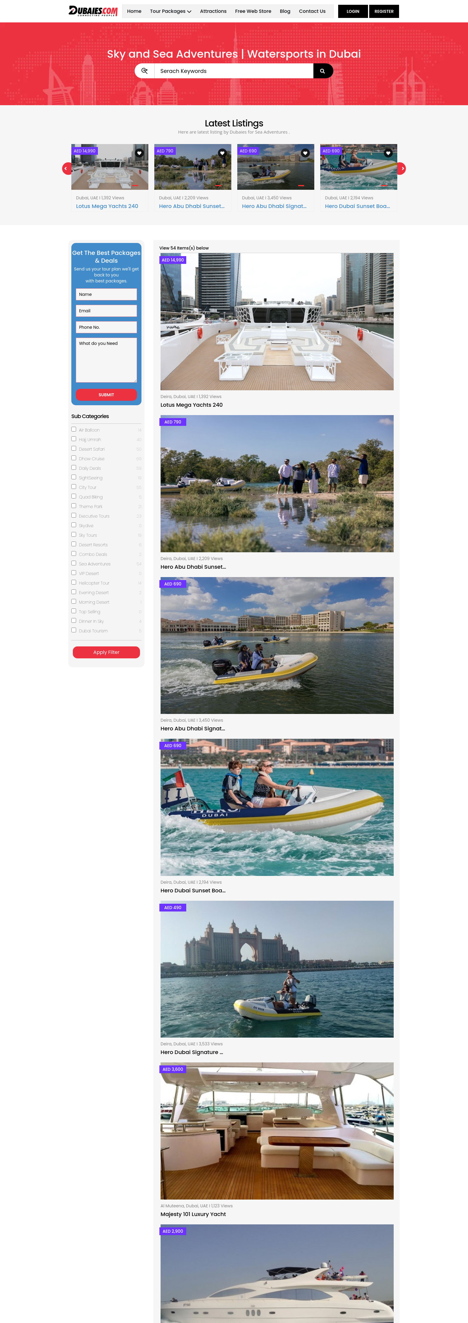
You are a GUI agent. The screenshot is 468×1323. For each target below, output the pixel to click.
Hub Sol (392, 1313)
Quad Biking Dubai (172, 1286)
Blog (285, 11)
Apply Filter (106, 652)
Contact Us (312, 11)
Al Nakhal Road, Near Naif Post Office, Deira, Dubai (358, 1252)
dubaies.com (119, 1313)
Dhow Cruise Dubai (173, 1250)
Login (353, 11)
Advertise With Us (256, 1259)
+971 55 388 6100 (344, 1265)
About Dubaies (253, 1250)
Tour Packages (83, 1259)
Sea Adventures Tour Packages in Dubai (234, 1116)
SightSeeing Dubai (172, 1295)
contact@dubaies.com (351, 1273)
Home (134, 11)
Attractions (213, 11)
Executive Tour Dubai (175, 1277)
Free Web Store (253, 11)
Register (384, 11)
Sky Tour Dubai (168, 1268)
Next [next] (399, 168)
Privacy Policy (252, 1277)
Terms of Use (251, 1268)
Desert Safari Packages (177, 1259)
